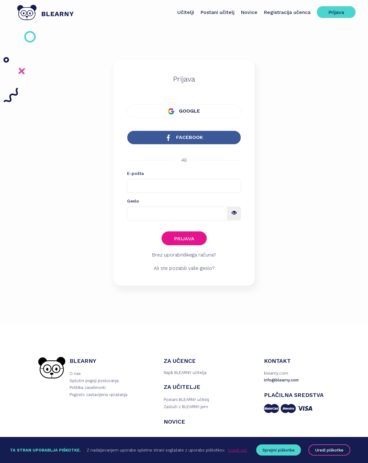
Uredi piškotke (329, 450)
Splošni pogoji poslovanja (94, 380)
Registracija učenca (287, 12)
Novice (249, 12)
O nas (75, 373)
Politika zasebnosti (88, 387)
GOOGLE (184, 111)
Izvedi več (237, 450)
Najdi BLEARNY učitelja (185, 372)
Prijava (336, 12)
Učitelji (185, 12)
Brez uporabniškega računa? (184, 255)
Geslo (133, 200)
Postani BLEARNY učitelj (186, 399)
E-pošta (135, 173)
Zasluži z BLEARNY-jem (186, 406)
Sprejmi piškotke (278, 450)
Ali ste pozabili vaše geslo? (184, 268)
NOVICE (174, 421)
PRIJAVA (184, 239)
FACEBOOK (184, 137)
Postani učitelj (217, 12)
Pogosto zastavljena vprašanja (98, 394)
